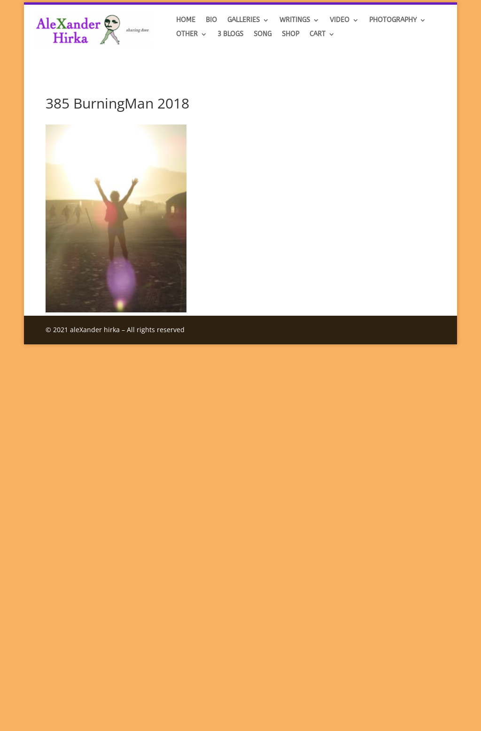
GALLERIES (243, 20)
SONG (263, 34)
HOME (185, 20)
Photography (393, 20)
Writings (294, 20)
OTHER (187, 34)
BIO (211, 20)
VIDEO (339, 20)
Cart (318, 34)
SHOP (290, 34)
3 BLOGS (230, 34)
